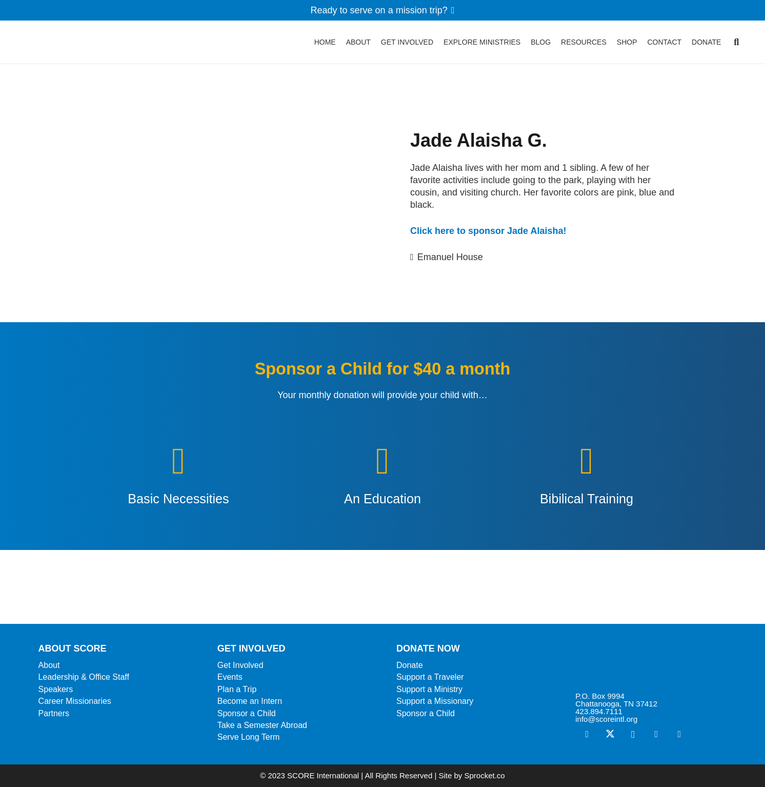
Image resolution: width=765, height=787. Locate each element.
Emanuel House (450, 257)
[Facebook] (586, 734)
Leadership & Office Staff (83, 677)
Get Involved (240, 665)
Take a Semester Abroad (262, 725)
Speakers (55, 689)
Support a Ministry (429, 689)
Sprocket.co (484, 775)
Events (230, 677)
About (49, 665)
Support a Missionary (434, 701)
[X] (609, 734)
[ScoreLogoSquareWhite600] (651, 664)
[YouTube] (679, 734)
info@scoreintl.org (606, 719)
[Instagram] (633, 734)
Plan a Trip (236, 689)
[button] (736, 46)
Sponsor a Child (246, 713)
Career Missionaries (74, 701)
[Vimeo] (656, 734)
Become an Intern (249, 701)
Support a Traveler (430, 677)
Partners (53, 713)
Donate (409, 665)
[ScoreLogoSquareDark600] (52, 46)
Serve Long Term (248, 737)
